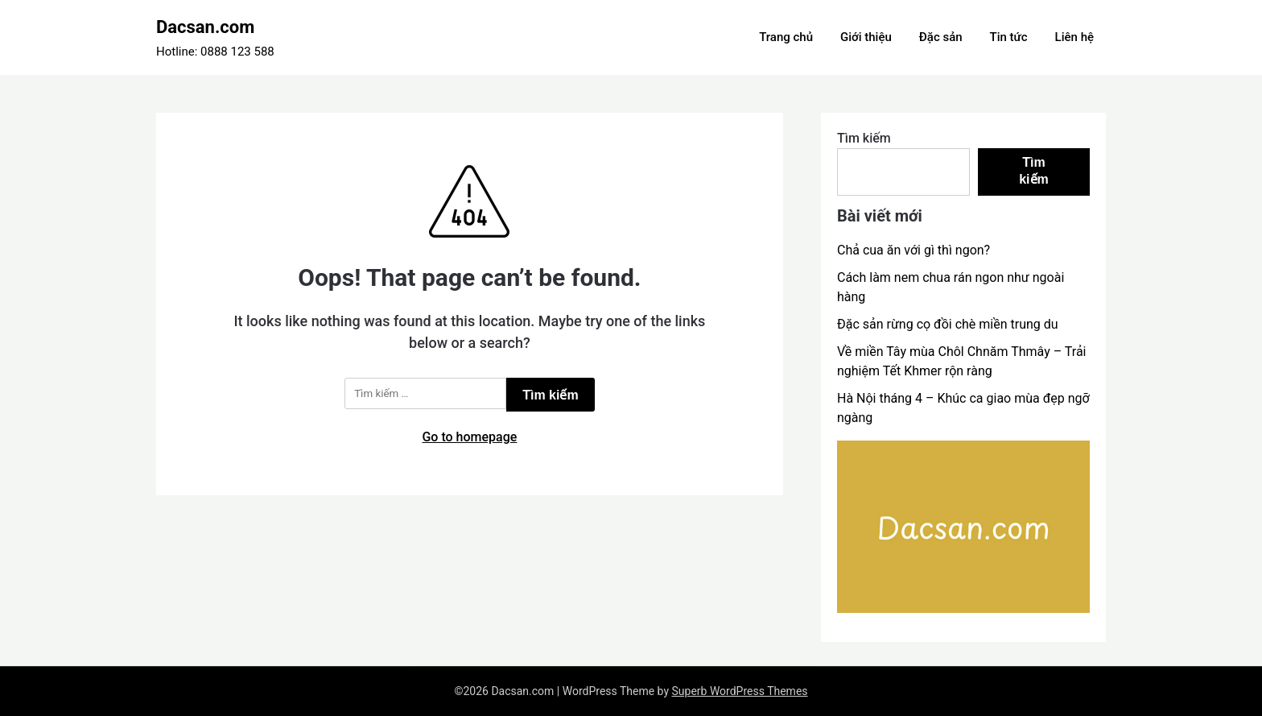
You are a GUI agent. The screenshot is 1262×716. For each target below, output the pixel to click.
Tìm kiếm (864, 138)
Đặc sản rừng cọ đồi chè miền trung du (947, 324)
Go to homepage (469, 437)
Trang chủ (786, 37)
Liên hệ (1074, 37)
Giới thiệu (866, 37)
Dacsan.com (205, 27)
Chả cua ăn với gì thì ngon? (913, 250)
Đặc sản (941, 37)
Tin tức (1009, 37)
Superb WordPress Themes (740, 691)
